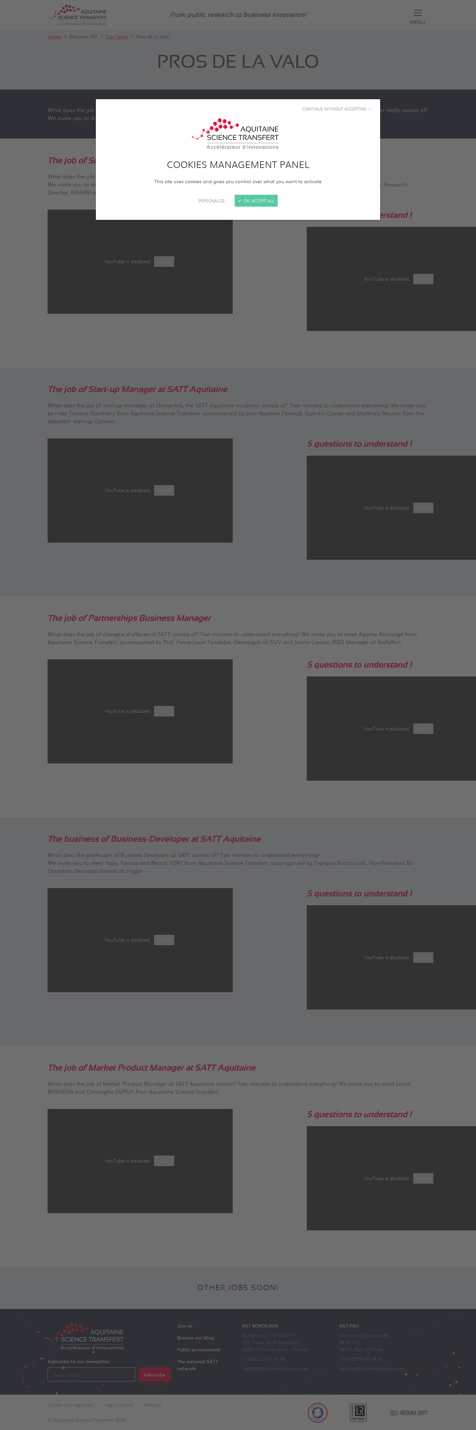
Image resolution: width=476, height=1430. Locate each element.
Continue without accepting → (337, 109)
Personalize (212, 201)
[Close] (238, 715)
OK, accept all (256, 201)
